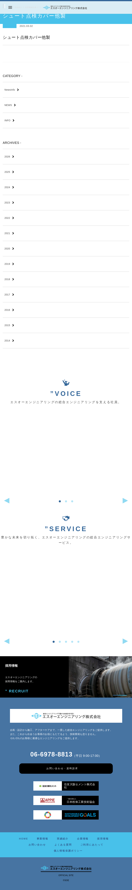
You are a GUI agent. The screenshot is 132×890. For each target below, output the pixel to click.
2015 (7, 325)
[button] (60, 501)
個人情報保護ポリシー (68, 850)
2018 (7, 279)
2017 (7, 294)
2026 (7, 156)
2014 (7, 340)
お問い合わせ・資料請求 (62, 768)
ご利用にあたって (91, 844)
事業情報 (42, 838)
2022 (7, 218)
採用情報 (103, 838)
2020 (7, 248)
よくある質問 (63, 844)
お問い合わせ (37, 844)
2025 (7, 172)
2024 (7, 187)
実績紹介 (62, 838)
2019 (7, 264)
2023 (7, 202)
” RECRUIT (14, 690)
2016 (7, 310)
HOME (23, 838)
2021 (7, 233)
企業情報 (83, 838)
